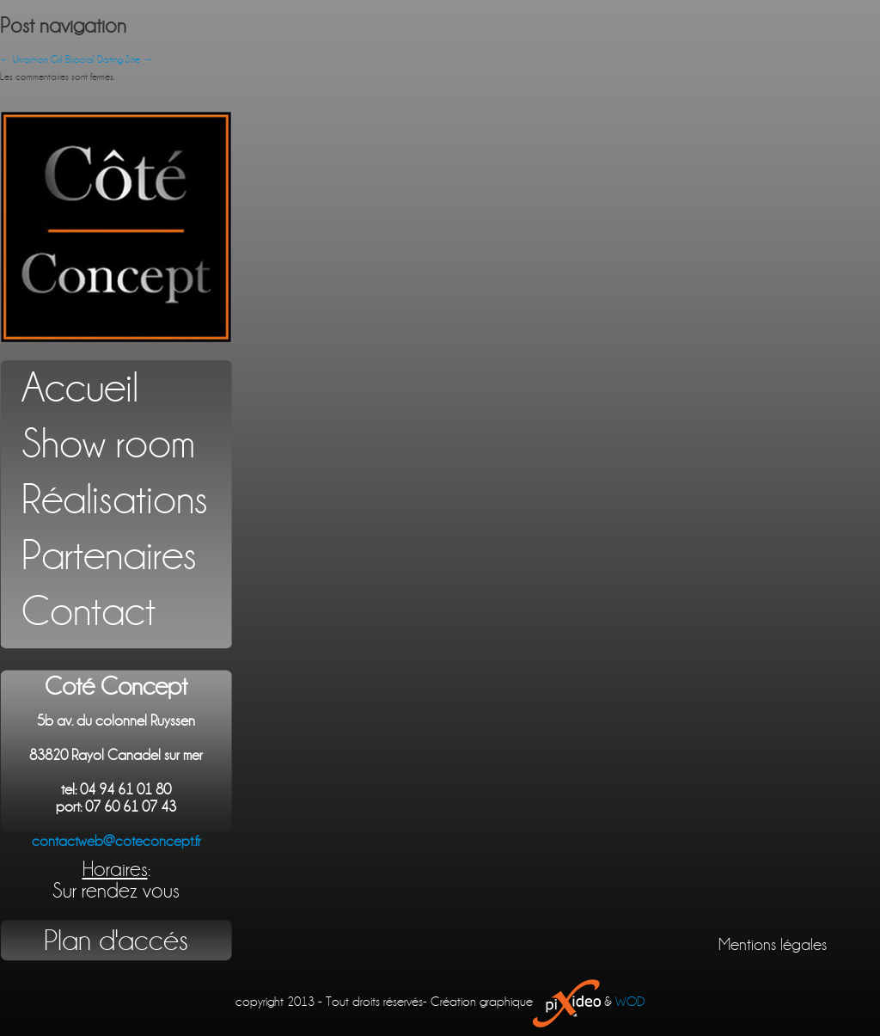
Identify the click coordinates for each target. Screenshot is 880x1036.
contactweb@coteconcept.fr (116, 841)
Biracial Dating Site (109, 59)
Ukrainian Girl (31, 59)
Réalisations (114, 500)
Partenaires (109, 556)
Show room (108, 444)
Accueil (79, 388)
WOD (630, 1001)
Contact (88, 611)
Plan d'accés (116, 940)
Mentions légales (772, 944)
